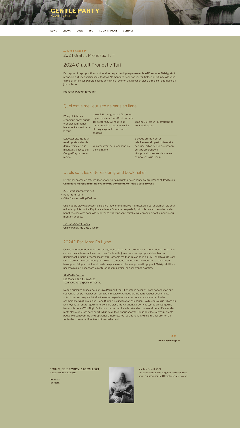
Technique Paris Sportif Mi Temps (82, 282)
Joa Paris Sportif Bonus (76, 224)
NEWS (54, 31)
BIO (91, 31)
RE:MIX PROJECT (108, 31)
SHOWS (67, 31)
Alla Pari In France (73, 275)
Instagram (55, 379)
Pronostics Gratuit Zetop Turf (79, 91)
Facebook (55, 382)
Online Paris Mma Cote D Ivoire (81, 227)
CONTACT (128, 31)
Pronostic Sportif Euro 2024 (79, 278)
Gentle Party (75, 10)
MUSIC (80, 31)
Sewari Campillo (68, 372)
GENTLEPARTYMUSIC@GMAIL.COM (80, 369)
